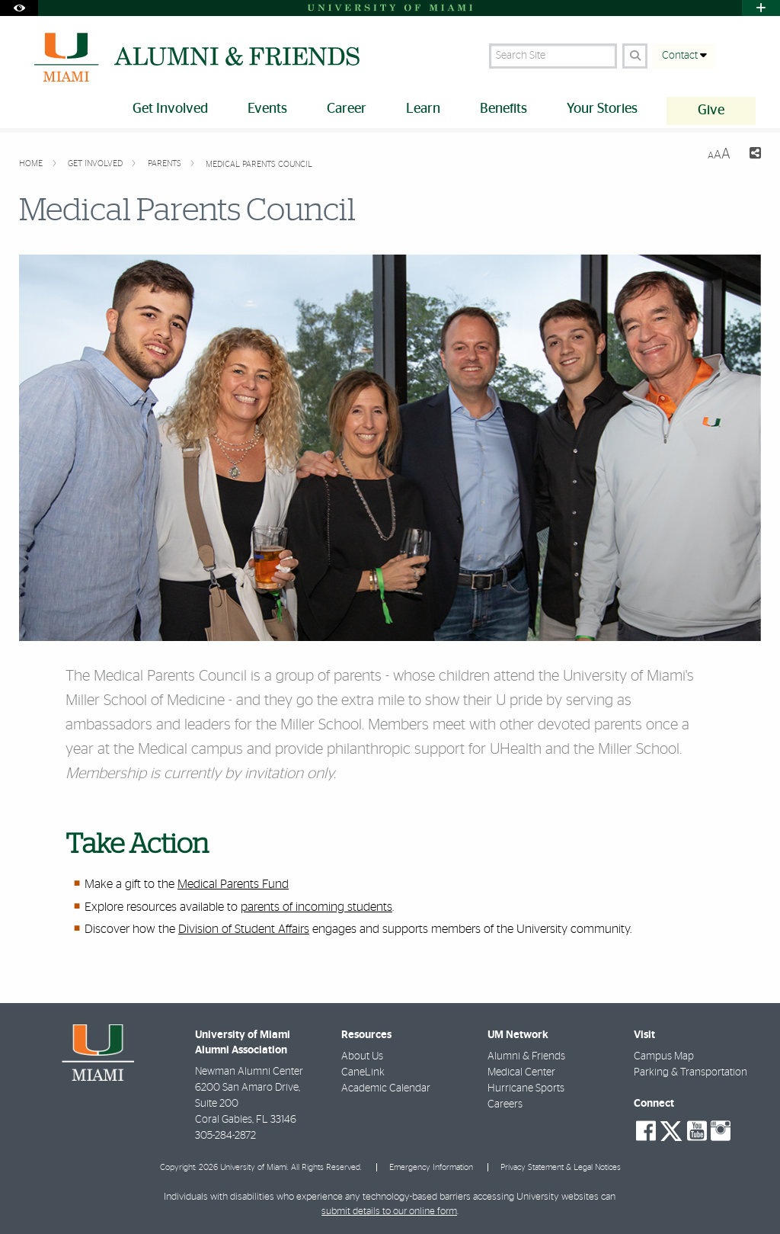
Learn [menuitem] (423, 109)
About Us (362, 1056)
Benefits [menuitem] (503, 109)
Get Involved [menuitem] (170, 109)
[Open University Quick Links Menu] (761, 8)
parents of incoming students (316, 907)
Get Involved (96, 163)
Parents (166, 163)
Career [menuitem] (346, 109)
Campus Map (664, 1056)
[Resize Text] (719, 154)
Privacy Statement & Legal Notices (560, 1167)
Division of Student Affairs (243, 929)
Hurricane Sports (526, 1088)
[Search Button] (634, 56)
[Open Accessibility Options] (19, 8)
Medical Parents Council (259, 164)
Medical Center (521, 1072)
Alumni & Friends (526, 1056)
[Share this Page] (752, 155)
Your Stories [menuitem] (602, 109)
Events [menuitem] (267, 109)
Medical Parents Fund (233, 884)
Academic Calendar (385, 1088)
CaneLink (363, 1072)
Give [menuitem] (711, 110)
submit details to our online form (389, 1211)
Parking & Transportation (690, 1072)
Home (32, 163)
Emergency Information (431, 1167)
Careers (505, 1104)
